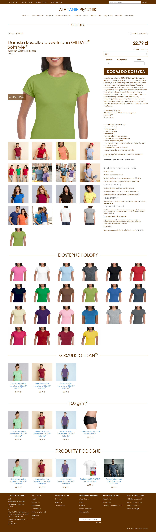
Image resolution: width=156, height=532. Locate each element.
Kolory (85, 15)
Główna (25, 15)
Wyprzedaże (60, 505)
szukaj (144, 2)
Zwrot (34, 518)
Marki (93, 15)
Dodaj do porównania (139, 33)
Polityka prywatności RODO (113, 505)
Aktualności (107, 499)
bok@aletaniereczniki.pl (16, 501)
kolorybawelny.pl (133, 505)
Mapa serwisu (84, 512)
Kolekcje (77, 15)
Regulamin (108, 15)
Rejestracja (36, 505)
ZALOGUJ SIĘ (13, 2)
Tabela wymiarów (63, 15)
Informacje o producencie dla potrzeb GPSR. (119, 160)
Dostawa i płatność (39, 512)
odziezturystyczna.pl (134, 499)
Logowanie (36, 502)
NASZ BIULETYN (56, 2)
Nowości (58, 499)
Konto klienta (36, 509)
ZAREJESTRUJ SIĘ (27, 2)
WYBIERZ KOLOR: (140, 49)
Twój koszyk (129, 15)
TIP (100, 15)
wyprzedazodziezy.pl (134, 502)
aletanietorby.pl (133, 509)
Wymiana (35, 515)
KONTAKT (140, 230)
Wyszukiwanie (37, 15)
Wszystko (49, 15)
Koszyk (34, 499)
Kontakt (118, 15)
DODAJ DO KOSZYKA (126, 71)
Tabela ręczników (85, 509)
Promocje (58, 502)
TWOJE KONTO (41, 2)
